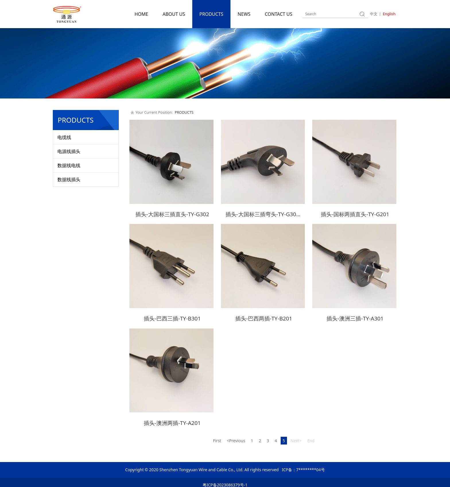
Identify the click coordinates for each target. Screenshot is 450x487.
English (389, 13)
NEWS (244, 14)
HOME (141, 14)
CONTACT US (278, 14)
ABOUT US (173, 14)
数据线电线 (68, 165)
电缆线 (64, 137)
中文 (373, 13)
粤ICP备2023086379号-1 (225, 480)
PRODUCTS (211, 14)
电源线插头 (68, 151)
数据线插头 (68, 179)
